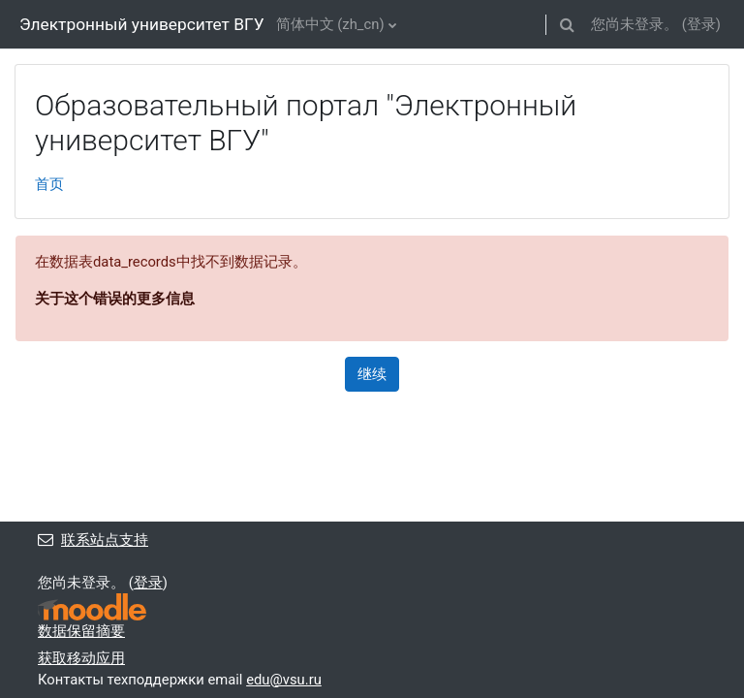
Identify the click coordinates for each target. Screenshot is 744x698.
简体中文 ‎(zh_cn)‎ (330, 24)
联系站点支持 (93, 540)
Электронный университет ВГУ (141, 24)
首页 (49, 184)
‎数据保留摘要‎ (81, 631)
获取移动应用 (81, 658)
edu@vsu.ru (284, 679)
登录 (701, 24)
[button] (566, 24)
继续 (372, 374)
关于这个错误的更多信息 (115, 298)
